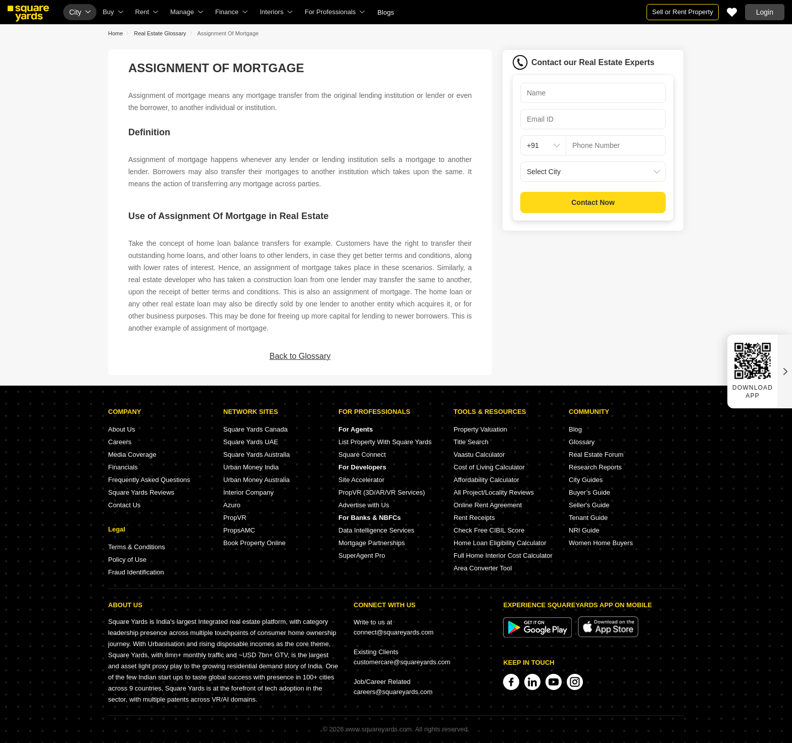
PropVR (234, 517)
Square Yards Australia (256, 454)
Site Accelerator (361, 480)
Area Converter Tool (483, 568)
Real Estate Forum (596, 454)
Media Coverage (132, 454)
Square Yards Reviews (141, 492)
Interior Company (248, 492)
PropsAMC (239, 530)
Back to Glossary (300, 356)
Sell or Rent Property (682, 12)
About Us (121, 429)
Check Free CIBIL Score (489, 530)
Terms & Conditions (136, 547)
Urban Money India (251, 467)
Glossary (582, 442)
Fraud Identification (136, 572)
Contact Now (593, 202)
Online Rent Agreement (488, 505)
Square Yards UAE (250, 442)
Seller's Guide (589, 505)
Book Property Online (254, 543)
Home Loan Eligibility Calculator (500, 543)
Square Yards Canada (255, 429)
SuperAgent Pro (361, 555)
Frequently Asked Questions (149, 480)
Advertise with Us (363, 505)
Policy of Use (127, 559)
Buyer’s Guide (589, 492)
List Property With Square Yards (385, 442)
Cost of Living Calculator (489, 467)
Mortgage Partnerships (371, 543)
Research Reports (595, 467)
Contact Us (124, 505)
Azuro (231, 505)
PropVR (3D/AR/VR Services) (381, 492)
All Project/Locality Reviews (494, 492)
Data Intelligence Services (376, 530)
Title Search (471, 442)
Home (115, 33)
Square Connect (362, 454)
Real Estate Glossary (160, 33)
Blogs (385, 12)
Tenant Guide (588, 517)
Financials (123, 467)
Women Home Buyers (601, 543)
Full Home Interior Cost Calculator (503, 555)
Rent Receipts (474, 517)
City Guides (586, 480)
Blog (575, 429)
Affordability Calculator (486, 480)
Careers (119, 442)
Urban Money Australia (256, 480)
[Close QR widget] (785, 371)
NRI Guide (584, 530)
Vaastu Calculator (479, 454)
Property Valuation (480, 429)
